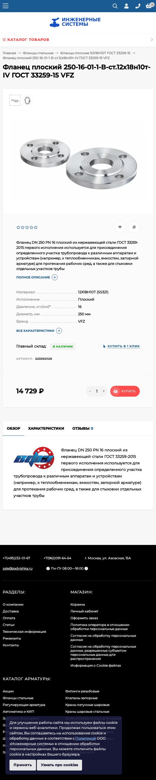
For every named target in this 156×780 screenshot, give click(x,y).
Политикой (85, 738)
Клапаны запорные (81, 698)
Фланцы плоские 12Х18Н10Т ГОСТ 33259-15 (95, 53)
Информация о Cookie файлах (95, 665)
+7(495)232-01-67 (16, 558)
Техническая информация (24, 632)
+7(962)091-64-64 (57, 558)
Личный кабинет (84, 611)
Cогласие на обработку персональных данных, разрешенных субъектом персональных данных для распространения (103, 652)
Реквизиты (12, 638)
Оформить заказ (84, 618)
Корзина (77, 604)
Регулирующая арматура (24, 705)
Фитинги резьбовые (82, 691)
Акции (8, 691)
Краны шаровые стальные (87, 712)
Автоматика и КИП (18, 712)
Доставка (11, 611)
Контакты (11, 645)
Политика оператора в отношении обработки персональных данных (99, 627)
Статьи (8, 625)
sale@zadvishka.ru (17, 568)
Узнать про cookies (59, 765)
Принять (23, 765)
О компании (13, 604)
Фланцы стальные (38, 53)
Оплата (9, 618)
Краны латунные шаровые (87, 705)
